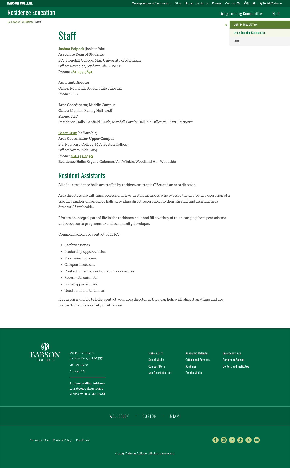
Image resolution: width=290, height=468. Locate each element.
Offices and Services (197, 359)
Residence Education (31, 12)
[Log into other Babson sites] (246, 3)
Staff (276, 13)
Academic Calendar (196, 353)
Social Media (156, 359)
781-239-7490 (82, 156)
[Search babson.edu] (254, 3)
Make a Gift (155, 353)
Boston (149, 416)
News (189, 3)
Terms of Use (39, 440)
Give (178, 3)
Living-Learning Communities (240, 13)
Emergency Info (232, 353)
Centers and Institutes (236, 366)
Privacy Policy (62, 440)
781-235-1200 (79, 365)
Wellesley (119, 416)
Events (217, 3)
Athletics (202, 3)
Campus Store (156, 366)
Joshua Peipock (71, 48)
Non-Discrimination (159, 372)
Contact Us (232, 3)
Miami (175, 416)
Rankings (190, 366)
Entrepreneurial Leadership (151, 3)
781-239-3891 (81, 71)
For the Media (193, 372)
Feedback (82, 440)
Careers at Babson (233, 359)
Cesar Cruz (67, 133)
